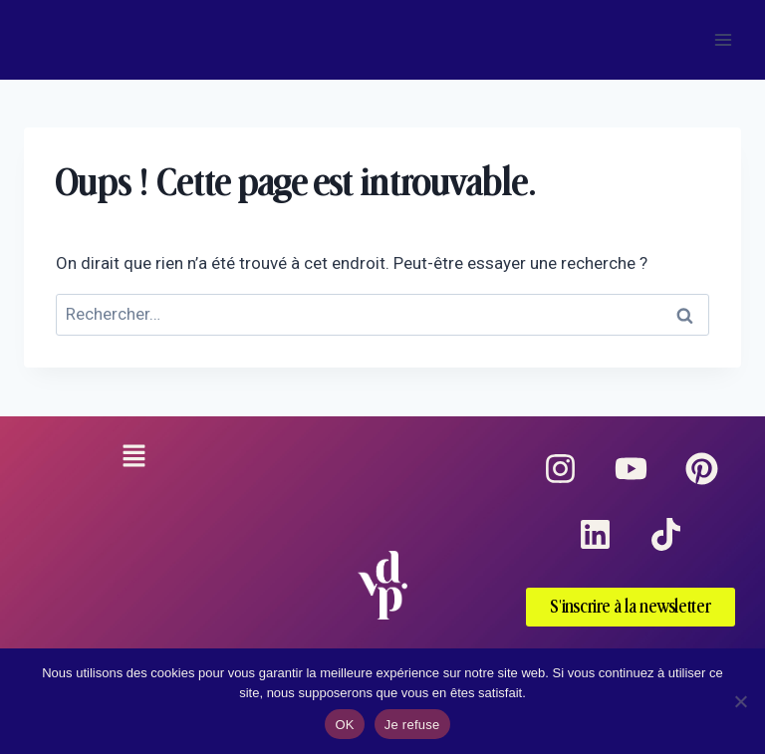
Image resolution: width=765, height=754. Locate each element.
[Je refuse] (740, 701)
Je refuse (412, 724)
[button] (133, 458)
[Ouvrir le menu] (722, 39)
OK (344, 724)
